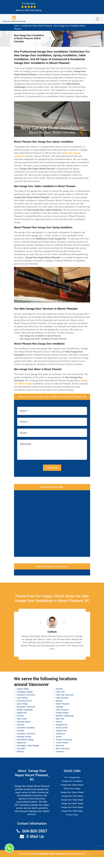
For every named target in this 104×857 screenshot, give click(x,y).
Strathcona (60, 733)
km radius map (52, 523)
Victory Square (62, 742)
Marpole (59, 701)
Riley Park (60, 718)
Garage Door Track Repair (72, 796)
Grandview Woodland (26, 727)
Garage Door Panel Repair (72, 807)
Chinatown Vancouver (26, 695)
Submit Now (52, 467)
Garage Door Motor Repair (72, 803)
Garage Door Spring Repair (72, 785)
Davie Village (22, 703)
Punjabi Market (62, 712)
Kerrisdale (21, 748)
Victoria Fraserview (64, 739)
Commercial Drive (24, 701)
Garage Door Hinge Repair (72, 799)
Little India (60, 692)
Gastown (20, 724)
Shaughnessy (61, 724)
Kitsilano (59, 689)
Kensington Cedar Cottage (28, 745)
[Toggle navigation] (97, 19)
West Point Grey (63, 748)
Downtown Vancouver (26, 706)
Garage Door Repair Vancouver (51, 853)
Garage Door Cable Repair (72, 811)
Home (16, 25)
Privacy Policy (72, 814)
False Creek (22, 718)
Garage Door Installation (72, 781)
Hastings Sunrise (24, 736)
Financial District (24, 721)
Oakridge (59, 706)
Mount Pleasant (62, 703)
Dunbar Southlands (25, 709)
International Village (25, 739)
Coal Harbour (22, 698)
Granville (20, 730)
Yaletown (60, 751)
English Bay (22, 712)
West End (60, 745)
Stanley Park (61, 730)
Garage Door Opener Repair (72, 792)
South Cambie (62, 727)
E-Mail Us (35, 837)
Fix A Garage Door (72, 777)
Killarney (20, 751)
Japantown (21, 742)
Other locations (62, 709)
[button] (43, 622)
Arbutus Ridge (23, 689)
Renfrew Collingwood (65, 715)
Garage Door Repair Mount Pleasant (36, 25)
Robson (59, 721)
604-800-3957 (34, 831)
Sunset (59, 736)
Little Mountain (62, 698)
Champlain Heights (25, 692)
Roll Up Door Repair (72, 788)
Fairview (20, 715)
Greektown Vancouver (26, 733)
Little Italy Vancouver (65, 695)
